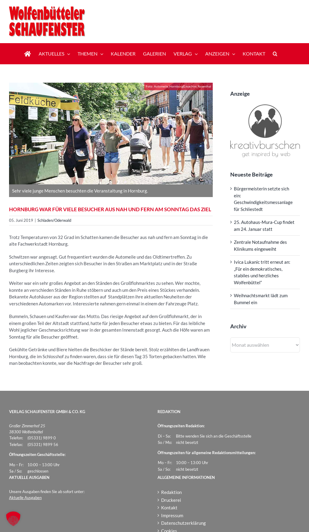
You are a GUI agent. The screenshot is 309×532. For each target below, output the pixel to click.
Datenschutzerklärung (183, 523)
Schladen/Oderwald (54, 220)
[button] (275, 53)
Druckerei (171, 500)
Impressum (172, 515)
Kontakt (169, 507)
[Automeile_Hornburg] (111, 133)
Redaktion (171, 492)
